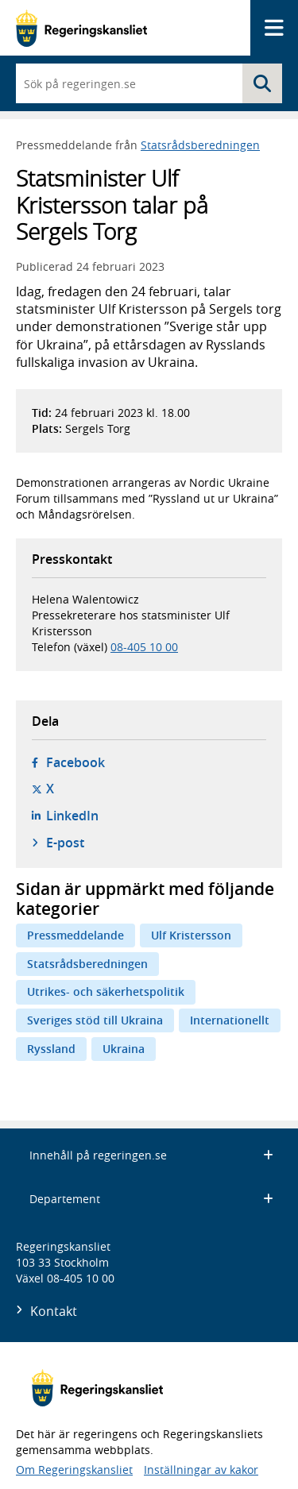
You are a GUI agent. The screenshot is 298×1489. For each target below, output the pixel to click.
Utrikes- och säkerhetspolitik (105, 991)
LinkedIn (72, 815)
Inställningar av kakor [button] (201, 1469)
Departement (151, 1198)
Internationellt (229, 1020)
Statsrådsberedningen (200, 144)
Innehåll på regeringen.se (151, 1155)
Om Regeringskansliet (74, 1469)
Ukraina (124, 1048)
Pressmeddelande (75, 935)
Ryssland (51, 1048)
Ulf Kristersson (191, 935)
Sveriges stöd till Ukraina (95, 1020)
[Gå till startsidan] (81, 28)
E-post (65, 842)
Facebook (75, 762)
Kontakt (53, 1311)
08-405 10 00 (144, 646)
